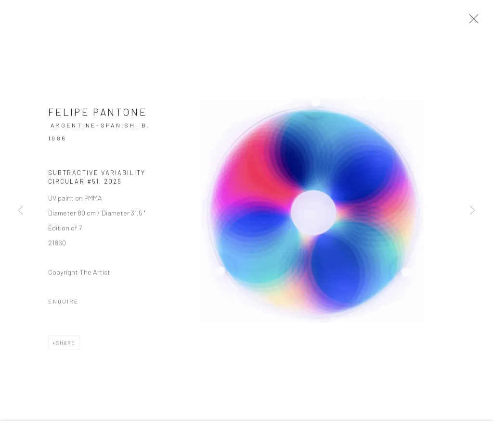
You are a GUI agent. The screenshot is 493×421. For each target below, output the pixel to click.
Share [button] (66, 349)
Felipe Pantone (97, 119)
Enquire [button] (63, 308)
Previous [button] (20, 210)
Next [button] (472, 210)
